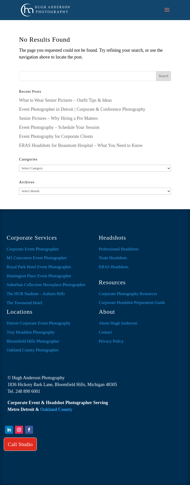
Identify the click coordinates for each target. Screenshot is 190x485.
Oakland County (56, 409)
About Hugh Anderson (118, 323)
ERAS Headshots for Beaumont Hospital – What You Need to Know (81, 145)
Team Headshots (113, 257)
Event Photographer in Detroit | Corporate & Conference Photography (82, 109)
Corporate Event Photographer (33, 249)
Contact (105, 332)
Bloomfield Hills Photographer (33, 341)
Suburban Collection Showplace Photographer (46, 284)
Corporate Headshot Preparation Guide (132, 302)
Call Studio (20, 444)
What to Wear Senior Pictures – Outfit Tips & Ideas (65, 100)
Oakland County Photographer (33, 350)
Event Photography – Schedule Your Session (59, 127)
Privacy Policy (111, 341)
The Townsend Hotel (24, 302)
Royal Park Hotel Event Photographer (39, 266)
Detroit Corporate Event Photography (38, 323)
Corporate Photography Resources (128, 293)
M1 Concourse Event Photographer (37, 257)
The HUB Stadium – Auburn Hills (36, 293)
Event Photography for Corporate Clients (56, 136)
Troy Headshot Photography (31, 332)
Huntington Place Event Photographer (39, 276)
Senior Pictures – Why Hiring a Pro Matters (58, 118)
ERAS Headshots (114, 266)
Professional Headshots (119, 249)
